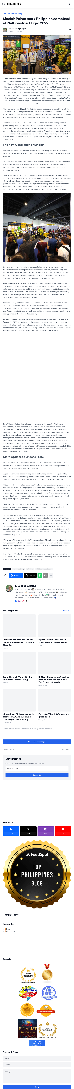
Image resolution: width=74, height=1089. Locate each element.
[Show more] (51, 575)
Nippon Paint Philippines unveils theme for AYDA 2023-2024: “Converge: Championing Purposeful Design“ (18, 717)
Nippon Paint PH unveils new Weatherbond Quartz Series (52, 641)
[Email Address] (37, 768)
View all (66, 611)
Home (5, 14)
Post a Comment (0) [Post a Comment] (37, 742)
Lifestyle (30, 569)
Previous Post (9, 749)
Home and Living (15, 14)
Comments (10, 931)
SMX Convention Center (44, 569)
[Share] (69, 30)
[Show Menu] (3, 4)
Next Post (66, 749)
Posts (7, 929)
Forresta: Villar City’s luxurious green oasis (53, 715)
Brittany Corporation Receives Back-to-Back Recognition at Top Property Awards (53, 680)
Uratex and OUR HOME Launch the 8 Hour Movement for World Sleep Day (19, 642)
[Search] (70, 4)
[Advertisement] (37, 800)
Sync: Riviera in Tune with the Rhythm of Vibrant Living (17, 678)
